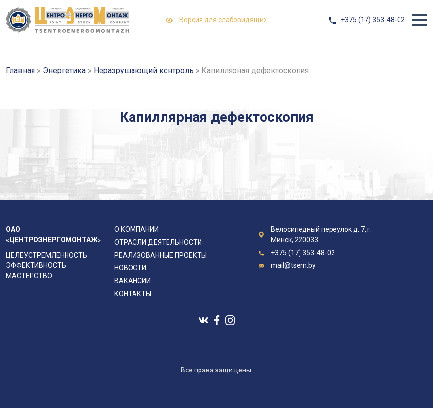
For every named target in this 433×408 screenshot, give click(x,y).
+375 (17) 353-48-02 (373, 20)
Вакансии (132, 281)
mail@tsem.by (293, 265)
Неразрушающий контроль (144, 70)
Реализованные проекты (160, 255)
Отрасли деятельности (158, 242)
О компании (136, 229)
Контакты (132, 293)
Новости (130, 268)
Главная (20, 70)
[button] (419, 20)
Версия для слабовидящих (216, 20)
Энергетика (64, 70)
